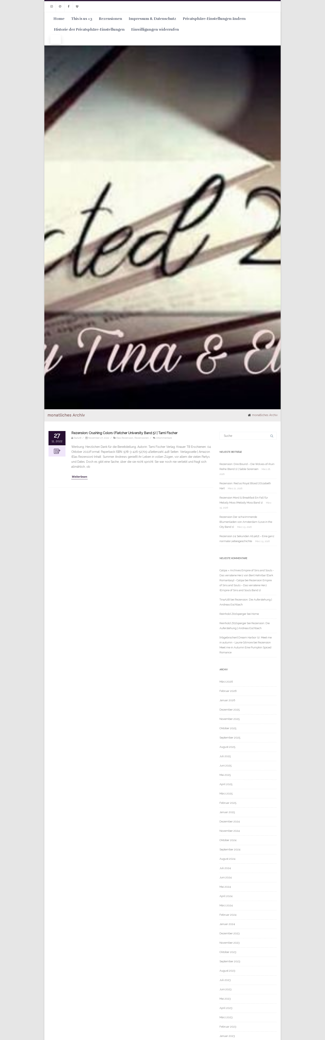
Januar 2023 (227, 1036)
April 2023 (225, 1008)
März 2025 (226, 793)
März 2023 (226, 1017)
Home (58, 18)
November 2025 (229, 718)
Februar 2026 (228, 691)
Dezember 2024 (229, 821)
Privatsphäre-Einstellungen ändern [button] (214, 18)
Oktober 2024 (227, 840)
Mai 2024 (225, 886)
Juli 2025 (225, 756)
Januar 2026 (227, 700)
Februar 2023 (227, 1026)
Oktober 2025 (227, 728)
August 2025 (227, 746)
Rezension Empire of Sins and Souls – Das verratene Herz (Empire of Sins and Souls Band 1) (245, 585)
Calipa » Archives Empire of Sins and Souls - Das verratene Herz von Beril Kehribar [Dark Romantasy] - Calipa (246, 575)
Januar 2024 (227, 924)
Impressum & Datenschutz (152, 18)
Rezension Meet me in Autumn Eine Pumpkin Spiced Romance (245, 647)
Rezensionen (110, 18)
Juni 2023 (225, 989)
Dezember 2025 (229, 709)
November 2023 (229, 942)
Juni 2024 (225, 877)
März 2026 (226, 681)
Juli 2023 (225, 980)
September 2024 (229, 849)
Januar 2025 (227, 812)
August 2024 (227, 858)
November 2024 (229, 830)
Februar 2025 (227, 802)
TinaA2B (224, 599)
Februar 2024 (227, 914)
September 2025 (229, 737)
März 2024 (226, 905)
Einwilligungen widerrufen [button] (155, 29)
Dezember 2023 (229, 933)
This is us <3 (81, 18)
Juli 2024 (225, 868)
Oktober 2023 (227, 952)
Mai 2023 (225, 998)
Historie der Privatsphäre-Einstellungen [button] (89, 29)
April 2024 (226, 896)
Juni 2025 (225, 765)
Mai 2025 (225, 774)
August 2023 (227, 970)
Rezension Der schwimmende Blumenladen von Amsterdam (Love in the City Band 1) (245, 521)
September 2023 (229, 961)
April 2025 (225, 784)
